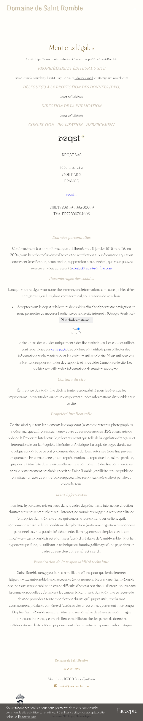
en (134, 8)
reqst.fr (71, 194)
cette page (58, 349)
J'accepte (127, 711)
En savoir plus (27, 716)
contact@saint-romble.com (92, 268)
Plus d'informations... (75, 319)
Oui (74, 329)
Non (74, 333)
